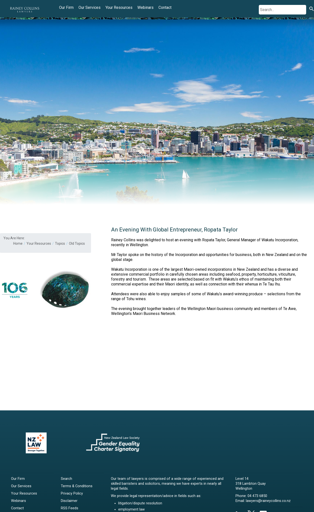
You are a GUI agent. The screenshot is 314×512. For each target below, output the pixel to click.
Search (66, 479)
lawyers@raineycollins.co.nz (268, 501)
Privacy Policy (72, 493)
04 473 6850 (257, 496)
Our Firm (66, 7)
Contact (164, 7)
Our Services (89, 7)
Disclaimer (69, 501)
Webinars (145, 7)
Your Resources (118, 7)
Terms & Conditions (76, 486)
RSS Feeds (69, 508)
